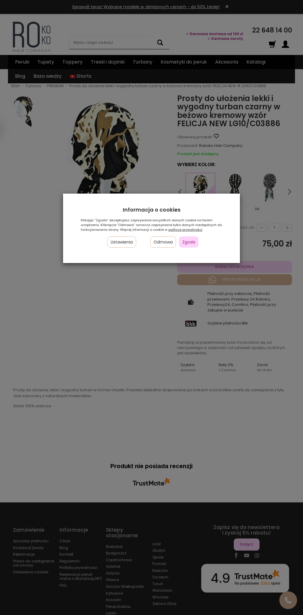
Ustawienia (122, 242)
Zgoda (188, 242)
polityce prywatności (185, 229)
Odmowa (163, 242)
